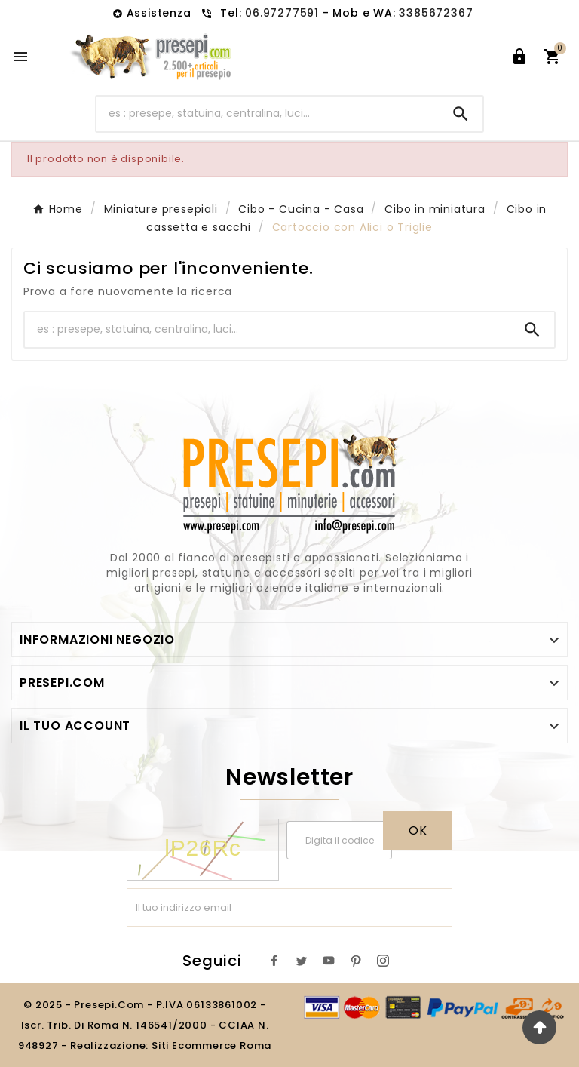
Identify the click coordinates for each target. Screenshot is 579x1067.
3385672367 (436, 12)
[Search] (460, 114)
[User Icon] (519, 57)
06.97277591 (284, 12)
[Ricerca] (268, 114)
